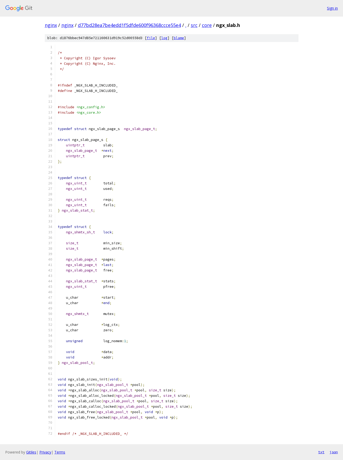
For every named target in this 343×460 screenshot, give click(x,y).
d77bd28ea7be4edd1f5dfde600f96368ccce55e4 (129, 25)
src (194, 25)
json (334, 452)
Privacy (45, 452)
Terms (59, 452)
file (151, 38)
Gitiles (31, 452)
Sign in (332, 8)
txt (321, 452)
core (207, 25)
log (164, 38)
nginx (51, 25)
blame (179, 38)
